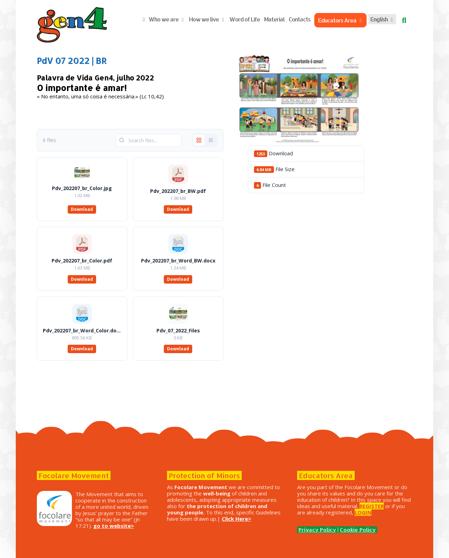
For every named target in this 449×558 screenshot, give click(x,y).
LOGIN (370, 512)
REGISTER (380, 506)
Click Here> (264, 518)
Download (86, 209)
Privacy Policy (315, 529)
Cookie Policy (355, 529)
